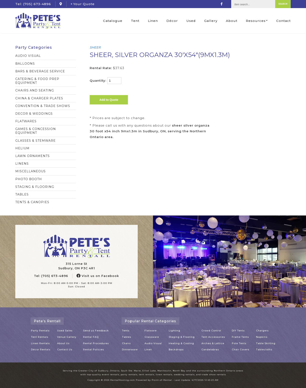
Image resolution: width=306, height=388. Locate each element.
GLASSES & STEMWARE (35, 141)
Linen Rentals (40, 343)
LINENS (22, 163)
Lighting (174, 330)
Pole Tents (239, 343)
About (231, 21)
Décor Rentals (40, 349)
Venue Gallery (66, 336)
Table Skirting (265, 343)
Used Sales (64, 330)
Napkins (261, 336)
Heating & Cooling (181, 343)
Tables (126, 336)
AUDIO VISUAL (28, 56)
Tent (135, 21)
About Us (63, 343)
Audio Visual (153, 343)
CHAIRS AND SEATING (34, 90)
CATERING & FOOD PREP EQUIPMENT (37, 81)
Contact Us (64, 349)
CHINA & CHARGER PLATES (39, 98)
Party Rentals (40, 330)
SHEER (95, 47)
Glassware (151, 336)
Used (191, 21)
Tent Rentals (39, 336)
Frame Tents (240, 336)
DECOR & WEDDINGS (34, 114)
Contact (283, 21)
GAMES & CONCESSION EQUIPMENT (35, 131)
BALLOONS (25, 64)
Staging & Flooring (182, 336)
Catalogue (112, 21)
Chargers (262, 330)
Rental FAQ (91, 336)
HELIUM (22, 148)
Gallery (210, 21)
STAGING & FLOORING (34, 187)
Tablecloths (264, 349)
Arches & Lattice (212, 343)
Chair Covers (240, 349)
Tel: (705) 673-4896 (51, 276)
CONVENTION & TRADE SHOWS (42, 106)
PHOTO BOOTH (28, 179)
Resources (257, 21)
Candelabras (210, 349)
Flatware (150, 330)
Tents (125, 330)
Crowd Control (211, 330)
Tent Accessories (213, 336)
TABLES (22, 194)
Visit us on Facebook (97, 276)
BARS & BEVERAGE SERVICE (40, 71)
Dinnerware (130, 349)
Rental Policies (93, 349)
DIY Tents (238, 330)
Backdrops (176, 349)
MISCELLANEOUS (30, 171)
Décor (172, 21)
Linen (153, 21)
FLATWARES (26, 121)
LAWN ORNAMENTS (32, 156)
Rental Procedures (96, 343)
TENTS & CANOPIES (32, 202)
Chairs (126, 343)
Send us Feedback (96, 330)
